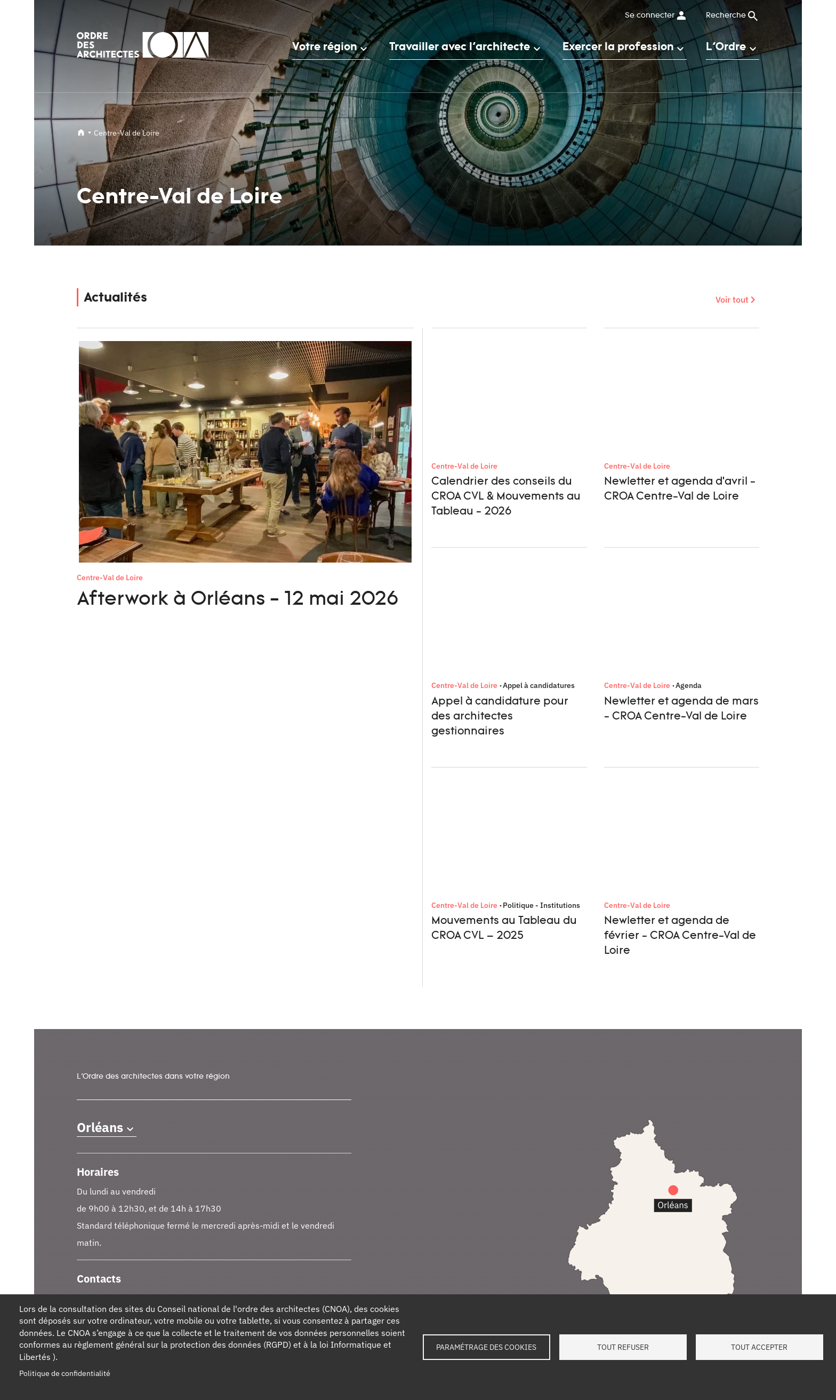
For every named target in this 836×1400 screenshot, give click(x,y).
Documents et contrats (285, 1287)
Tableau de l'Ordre (277, 1211)
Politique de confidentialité (64, 1373)
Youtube (748, 1135)
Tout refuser (623, 1347)
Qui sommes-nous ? (110, 1211)
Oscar (427, 1241)
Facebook (670, 1135)
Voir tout (732, 299)
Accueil (81, 132)
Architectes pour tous (454, 1260)
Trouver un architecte (283, 1269)
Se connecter (649, 15)
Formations (266, 1230)
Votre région (324, 46)
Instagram (722, 1135)
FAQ (595, 1230)
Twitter (696, 1135)
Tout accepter (759, 1347)
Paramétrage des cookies (486, 1347)
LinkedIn (644, 1135)
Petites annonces (276, 1249)
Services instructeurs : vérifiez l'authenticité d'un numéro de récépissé (492, 1217)
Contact (602, 1211)
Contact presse (102, 1230)
